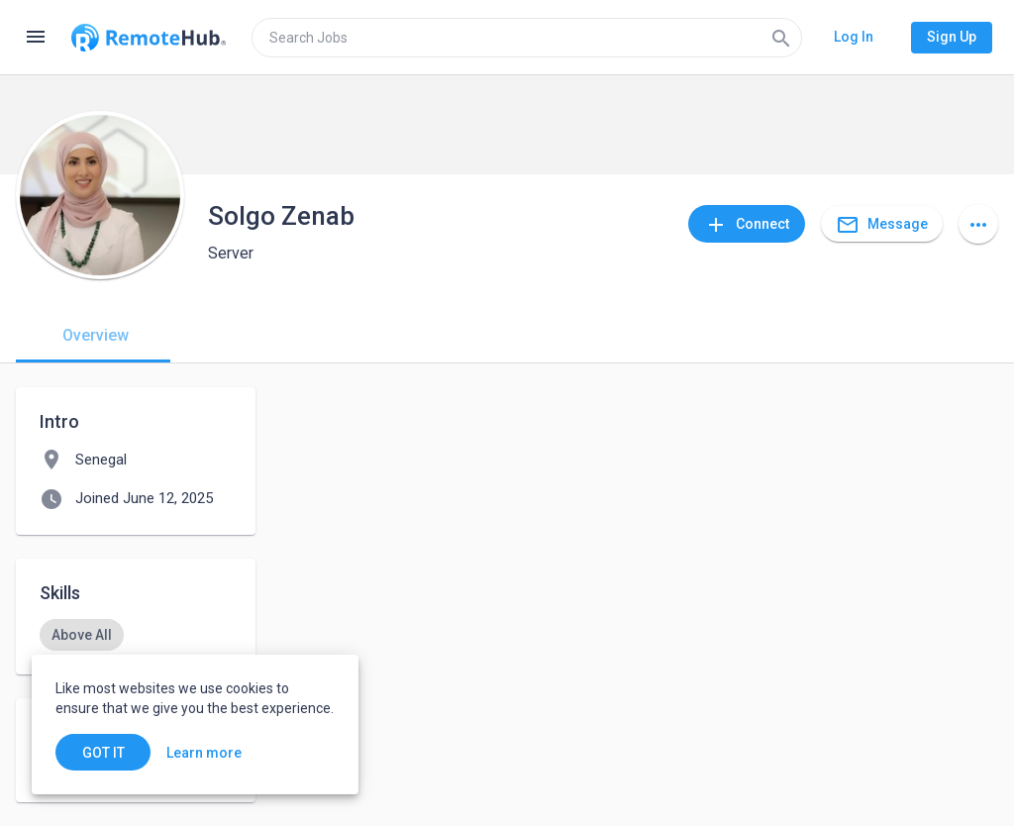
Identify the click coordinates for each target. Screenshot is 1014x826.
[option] (82, 635)
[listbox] (136, 635)
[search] (527, 37)
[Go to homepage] (148, 37)
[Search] (781, 37)
